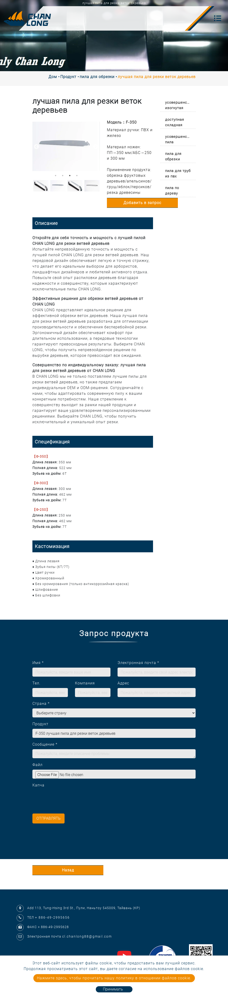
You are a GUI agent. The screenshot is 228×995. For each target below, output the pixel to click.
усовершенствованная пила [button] (180, 139)
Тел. (36, 683)
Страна (41, 703)
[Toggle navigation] (217, 18)
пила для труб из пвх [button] (178, 173)
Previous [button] (36, 146)
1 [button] (55, 175)
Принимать (113, 989)
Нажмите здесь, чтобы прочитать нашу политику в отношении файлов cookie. (114, 978)
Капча (38, 785)
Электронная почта (138, 662)
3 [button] (69, 175)
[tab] (178, 104)
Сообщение (44, 744)
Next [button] (95, 146)
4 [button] (77, 175)
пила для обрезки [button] (173, 156)
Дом (52, 76)
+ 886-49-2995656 (52, 917)
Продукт (68, 76)
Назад (68, 870)
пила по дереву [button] (172, 190)
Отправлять (48, 818)
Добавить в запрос (142, 202)
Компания (85, 683)
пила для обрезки (97, 76)
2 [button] (62, 175)
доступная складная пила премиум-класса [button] (174, 123)
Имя (38, 662)
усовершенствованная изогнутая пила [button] (180, 106)
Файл (37, 765)
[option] (66, 146)
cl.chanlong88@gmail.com (87, 936)
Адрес (123, 683)
